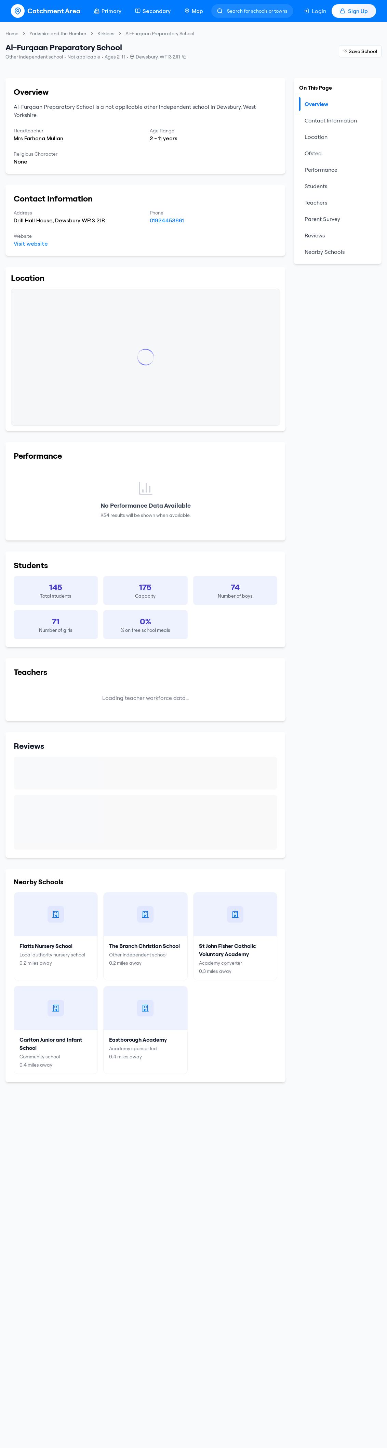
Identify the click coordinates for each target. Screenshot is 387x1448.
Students (316, 186)
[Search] (252, 11)
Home (11, 33)
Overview (313, 104)
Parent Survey (322, 219)
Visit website (31, 243)
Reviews (315, 235)
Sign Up (354, 11)
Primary (107, 11)
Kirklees (106, 33)
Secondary (153, 11)
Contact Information (331, 120)
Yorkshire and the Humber (57, 33)
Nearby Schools (325, 251)
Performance (321, 169)
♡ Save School (360, 51)
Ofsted (313, 153)
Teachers (316, 202)
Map (193, 11)
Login (315, 11)
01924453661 (167, 220)
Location (316, 136)
